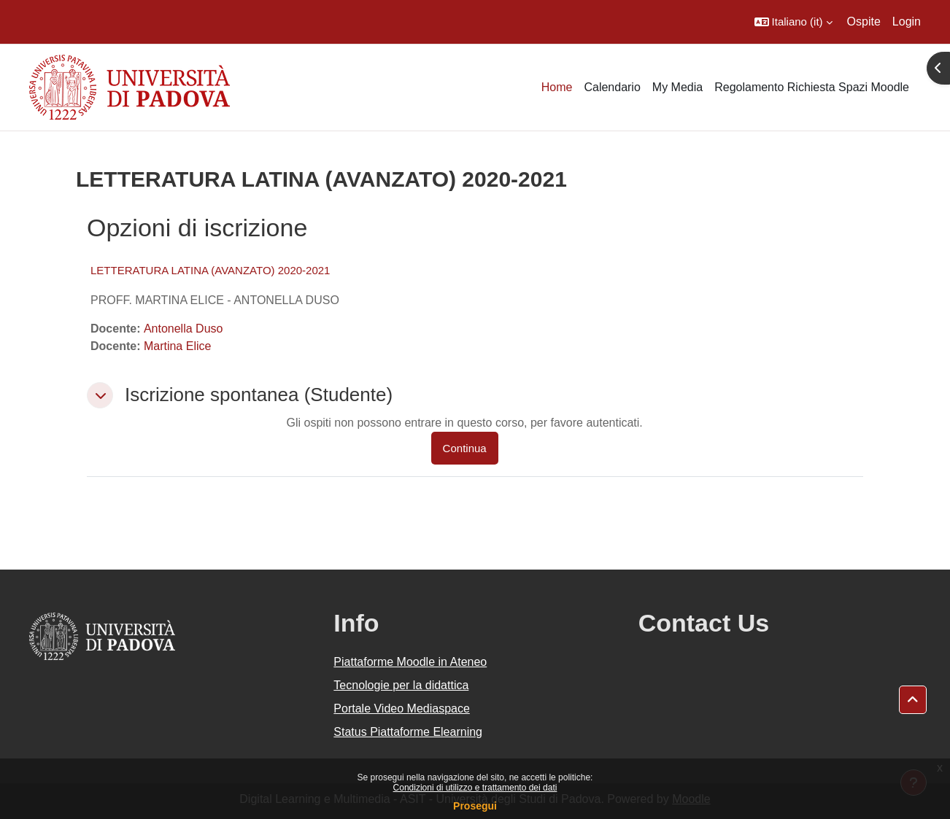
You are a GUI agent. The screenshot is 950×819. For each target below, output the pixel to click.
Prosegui (475, 806)
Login (906, 21)
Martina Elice (177, 346)
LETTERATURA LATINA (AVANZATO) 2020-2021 (210, 270)
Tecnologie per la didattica (400, 685)
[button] (793, 22)
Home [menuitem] (557, 87)
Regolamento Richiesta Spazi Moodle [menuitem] (811, 87)
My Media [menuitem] (677, 87)
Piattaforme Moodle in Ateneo (410, 662)
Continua (465, 448)
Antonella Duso (183, 328)
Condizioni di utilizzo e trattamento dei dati (475, 788)
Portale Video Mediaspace (401, 708)
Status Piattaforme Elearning (407, 732)
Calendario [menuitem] (612, 87)
